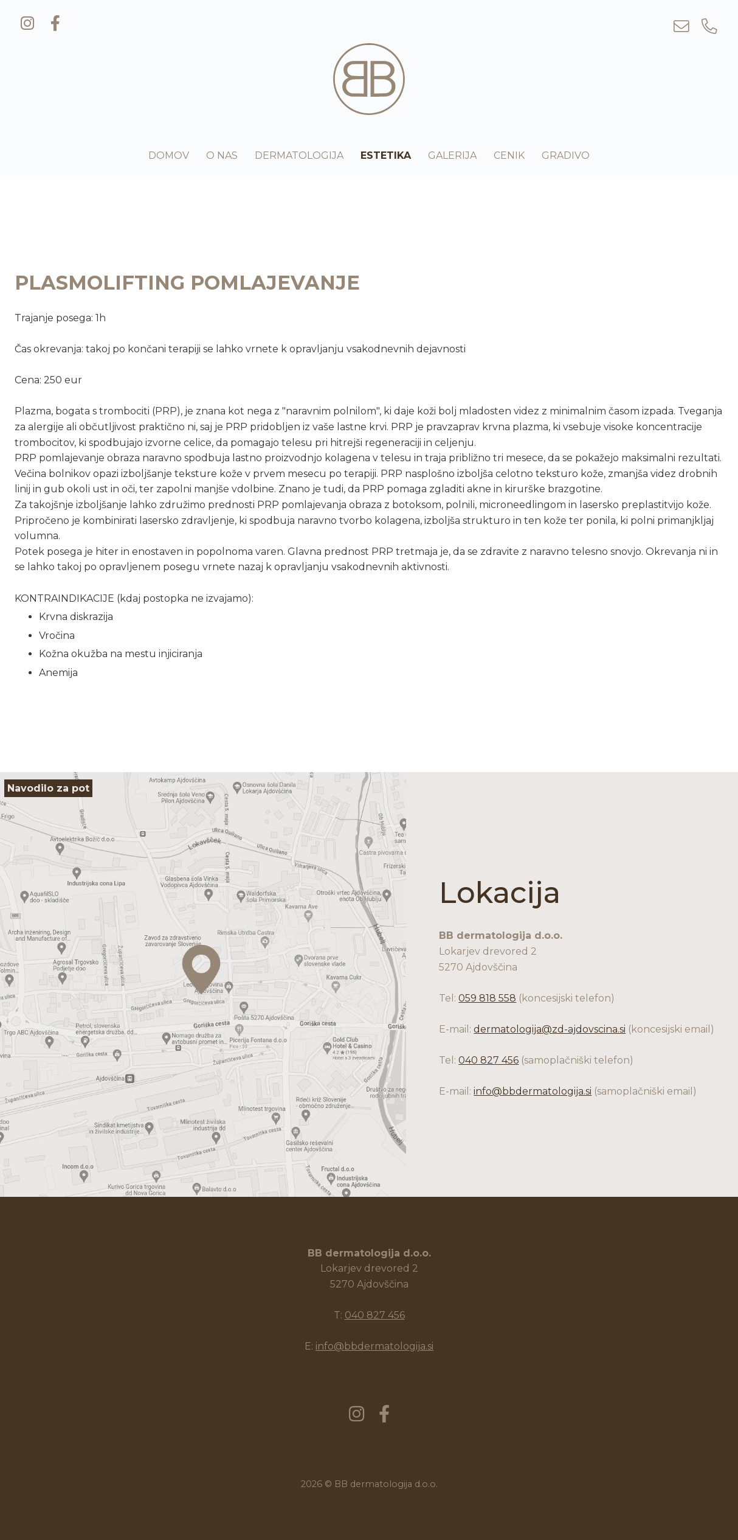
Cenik (509, 155)
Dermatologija (299, 155)
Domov (168, 155)
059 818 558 (487, 998)
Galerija (452, 155)
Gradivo (566, 155)
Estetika (385, 155)
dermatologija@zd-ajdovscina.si (550, 1029)
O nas (222, 155)
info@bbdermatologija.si (532, 1091)
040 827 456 (488, 1060)
